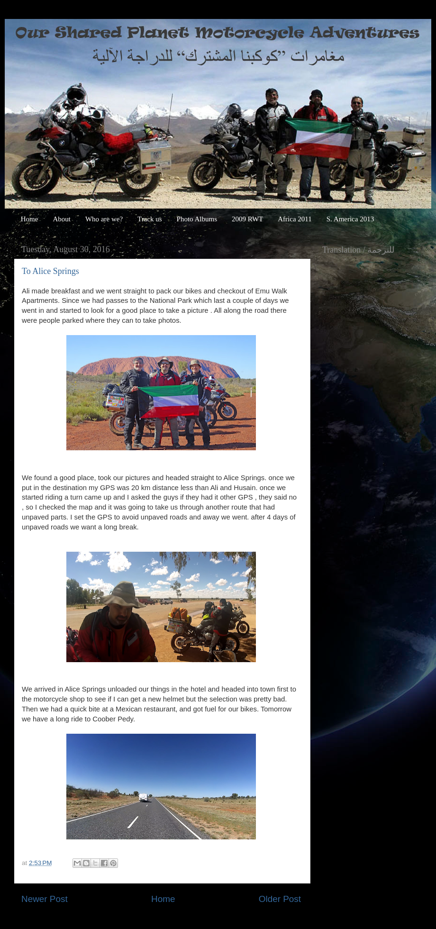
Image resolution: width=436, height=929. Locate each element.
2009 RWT (247, 219)
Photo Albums (197, 219)
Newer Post (44, 899)
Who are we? (104, 219)
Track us (149, 219)
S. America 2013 (350, 219)
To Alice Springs (50, 271)
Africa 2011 (295, 219)
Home (29, 219)
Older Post (280, 899)
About (62, 219)
